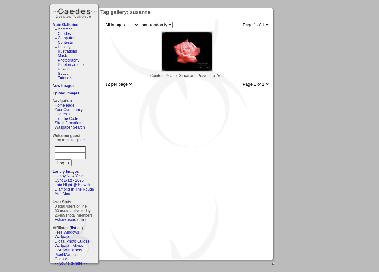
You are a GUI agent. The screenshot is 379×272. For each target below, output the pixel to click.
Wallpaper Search (70, 127)
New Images (63, 85)
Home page (64, 105)
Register (78, 140)
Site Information (68, 123)
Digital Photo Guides (72, 241)
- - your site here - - (71, 263)
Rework (64, 69)
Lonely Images (66, 171)
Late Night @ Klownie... (75, 185)
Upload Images (66, 93)
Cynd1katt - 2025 (69, 180)
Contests (65, 42)
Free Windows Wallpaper (67, 234)
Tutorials (65, 78)
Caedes (75, 12)
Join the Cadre (67, 118)
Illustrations (67, 51)
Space (63, 73)
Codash (61, 259)
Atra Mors (63, 193)
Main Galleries (65, 25)
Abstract (65, 29)
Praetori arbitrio (71, 64)
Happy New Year (69, 176)
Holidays (65, 47)
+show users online (71, 219)
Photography (68, 60)
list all (76, 228)
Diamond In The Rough (74, 189)
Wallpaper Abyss (69, 245)
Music (62, 56)
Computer (66, 38)
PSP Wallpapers (68, 250)
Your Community (69, 109)
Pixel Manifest (67, 254)
